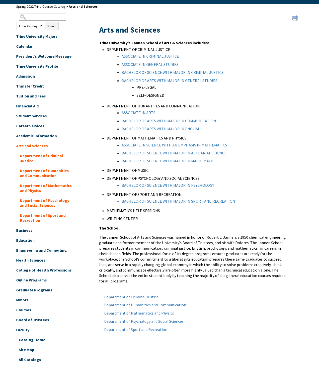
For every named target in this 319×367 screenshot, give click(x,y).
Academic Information (36, 135)
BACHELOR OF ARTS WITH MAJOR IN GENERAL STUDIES (169, 80)
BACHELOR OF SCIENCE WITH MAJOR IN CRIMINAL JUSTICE (173, 72)
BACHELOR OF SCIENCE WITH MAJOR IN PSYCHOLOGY (168, 185)
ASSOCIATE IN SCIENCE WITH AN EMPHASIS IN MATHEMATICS (174, 144)
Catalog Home (32, 339)
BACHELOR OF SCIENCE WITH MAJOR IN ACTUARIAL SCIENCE (174, 152)
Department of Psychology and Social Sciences (44, 203)
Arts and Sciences (32, 145)
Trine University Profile (37, 66)
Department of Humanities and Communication (44, 173)
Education (25, 240)
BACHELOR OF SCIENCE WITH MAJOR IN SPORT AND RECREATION (178, 201)
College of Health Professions (44, 270)
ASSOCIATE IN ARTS (138, 112)
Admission (25, 76)
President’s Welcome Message (44, 56)
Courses (23, 309)
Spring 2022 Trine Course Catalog (40, 6)
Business (24, 230)
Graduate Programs (34, 289)
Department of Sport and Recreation (43, 218)
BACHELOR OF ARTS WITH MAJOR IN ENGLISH (161, 128)
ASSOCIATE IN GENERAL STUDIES (150, 64)
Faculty (22, 329)
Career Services (30, 125)
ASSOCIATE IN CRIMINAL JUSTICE (150, 56)
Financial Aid (27, 105)
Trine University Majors (37, 36)
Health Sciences (30, 260)
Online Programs (31, 279)
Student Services (31, 115)
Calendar (24, 46)
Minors (22, 299)
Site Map (26, 349)
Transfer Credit (30, 86)
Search (51, 26)
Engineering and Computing (41, 250)
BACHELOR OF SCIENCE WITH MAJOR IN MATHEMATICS (169, 160)
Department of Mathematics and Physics (46, 188)
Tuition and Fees (31, 95)
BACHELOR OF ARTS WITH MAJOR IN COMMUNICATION (169, 120)
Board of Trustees (32, 319)
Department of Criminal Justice (41, 158)
